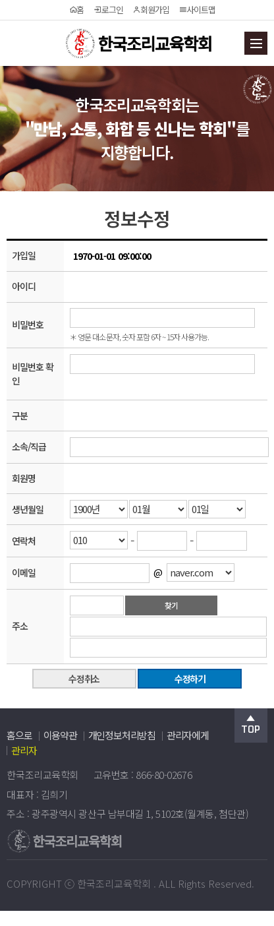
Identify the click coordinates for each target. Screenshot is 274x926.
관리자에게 (188, 735)
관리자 (23, 750)
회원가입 (150, 9)
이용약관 (60, 735)
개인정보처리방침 (121, 735)
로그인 (108, 9)
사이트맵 (196, 9)
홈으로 (19, 735)
